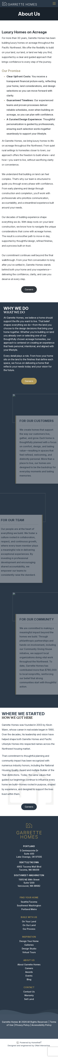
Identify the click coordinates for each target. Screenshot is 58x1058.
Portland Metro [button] (29, 909)
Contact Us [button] (29, 991)
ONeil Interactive (42, 1045)
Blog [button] (29, 979)
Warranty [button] (29, 995)
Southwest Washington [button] (29, 905)
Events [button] (29, 975)
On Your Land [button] (29, 921)
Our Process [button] (29, 929)
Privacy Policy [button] (22, 1025)
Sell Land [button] (29, 999)
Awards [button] (29, 972)
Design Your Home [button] (29, 941)
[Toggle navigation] (54, 3)
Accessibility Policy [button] (41, 1025)
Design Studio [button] (29, 948)
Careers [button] (29, 289)
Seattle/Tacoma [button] (29, 902)
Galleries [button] (29, 945)
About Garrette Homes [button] (29, 964)
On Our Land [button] (29, 925)
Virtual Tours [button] (29, 952)
